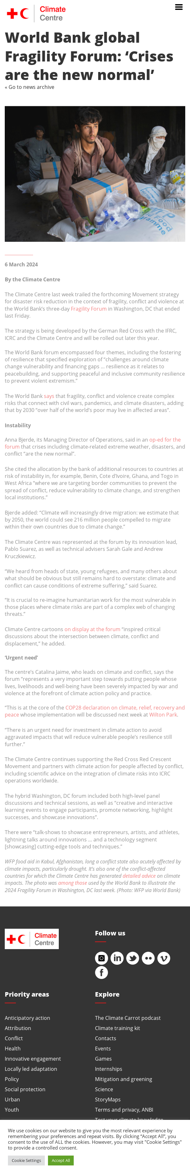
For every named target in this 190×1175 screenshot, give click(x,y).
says (49, 396)
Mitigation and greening (123, 1079)
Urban (12, 1099)
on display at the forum (92, 629)
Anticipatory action (27, 1017)
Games (103, 1058)
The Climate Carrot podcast (128, 1017)
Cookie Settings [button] (26, 1160)
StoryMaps (108, 1099)
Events (103, 1048)
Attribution (18, 1028)
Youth (12, 1109)
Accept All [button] (61, 1160)
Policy (12, 1079)
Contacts (105, 1038)
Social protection (25, 1089)
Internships (108, 1068)
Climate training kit (117, 1028)
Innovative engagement (33, 1058)
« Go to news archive (29, 86)
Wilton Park (163, 714)
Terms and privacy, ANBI (124, 1109)
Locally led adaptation (31, 1068)
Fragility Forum (89, 308)
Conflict (14, 1038)
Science (104, 1089)
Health (13, 1048)
